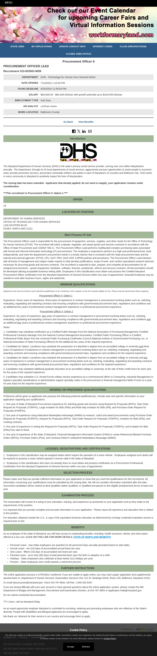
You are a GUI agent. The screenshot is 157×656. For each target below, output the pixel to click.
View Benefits (86, 122)
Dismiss (86, 647)
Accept (70, 647)
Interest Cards (102, 46)
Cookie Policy (78, 630)
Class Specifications (133, 46)
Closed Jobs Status (78, 54)
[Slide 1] (74, 39)
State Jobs (17, 46)
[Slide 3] (82, 39)
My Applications (42, 46)
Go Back (68, 122)
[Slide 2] (78, 39)
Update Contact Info (72, 46)
